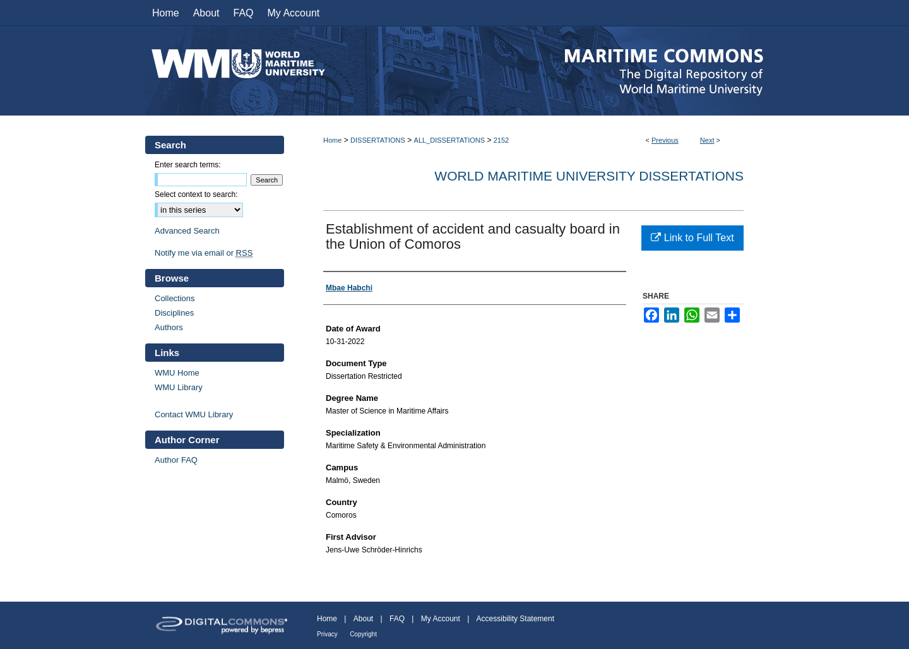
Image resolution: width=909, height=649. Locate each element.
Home (332, 140)
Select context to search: (196, 194)
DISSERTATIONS (377, 140)
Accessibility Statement (515, 618)
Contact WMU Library (194, 414)
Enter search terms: (188, 164)
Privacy (327, 634)
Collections (175, 298)
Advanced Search (187, 230)
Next (707, 140)
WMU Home (177, 373)
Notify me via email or (203, 253)
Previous (665, 140)
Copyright (363, 634)
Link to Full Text (692, 237)
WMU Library (179, 387)
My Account (440, 618)
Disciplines (174, 313)
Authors (169, 327)
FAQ (397, 618)
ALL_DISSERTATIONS (449, 140)
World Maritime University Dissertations (589, 176)
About (363, 618)
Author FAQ (176, 460)
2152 (501, 140)
